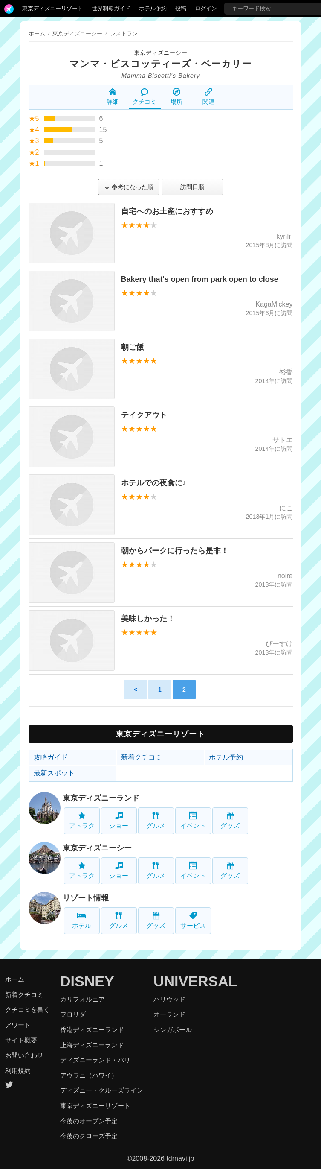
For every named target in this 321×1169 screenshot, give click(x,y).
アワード (18, 1025)
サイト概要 (21, 1040)
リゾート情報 (86, 898)
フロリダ (73, 1014)
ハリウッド (169, 999)
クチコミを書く (27, 1009)
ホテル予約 (153, 8)
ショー (118, 820)
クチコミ (144, 96)
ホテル (81, 920)
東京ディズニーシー (161, 53)
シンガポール (172, 1029)
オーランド (169, 1014)
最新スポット (54, 773)
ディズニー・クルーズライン (101, 1090)
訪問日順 (192, 187)
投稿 (180, 8)
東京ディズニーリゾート (52, 8)
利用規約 (18, 1070)
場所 (176, 96)
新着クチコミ (141, 757)
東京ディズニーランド (101, 798)
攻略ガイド (51, 757)
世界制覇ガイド (111, 8)
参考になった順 (128, 187)
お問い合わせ (24, 1055)
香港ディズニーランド (92, 1029)
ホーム (37, 33)
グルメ (155, 820)
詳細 (113, 96)
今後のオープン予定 (89, 1121)
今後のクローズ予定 (89, 1136)
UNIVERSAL (195, 981)
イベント (193, 820)
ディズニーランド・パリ (95, 1060)
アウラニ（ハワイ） (89, 1075)
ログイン (206, 8)
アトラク (82, 820)
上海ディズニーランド (92, 1045)
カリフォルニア (82, 999)
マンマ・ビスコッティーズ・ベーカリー (160, 63)
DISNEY (87, 981)
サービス (193, 920)
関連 (208, 96)
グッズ (230, 820)
